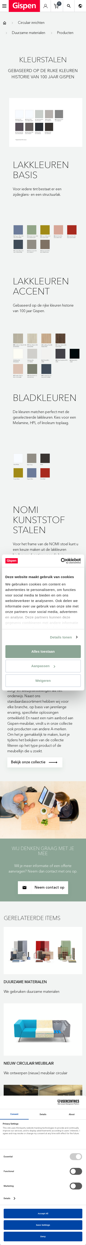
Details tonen (61, 637)
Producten (65, 32)
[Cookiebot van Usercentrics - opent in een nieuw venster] (61, 561)
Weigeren (43, 681)
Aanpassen (43, 666)
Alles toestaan (43, 651)
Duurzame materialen (28, 32)
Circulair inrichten (31, 22)
